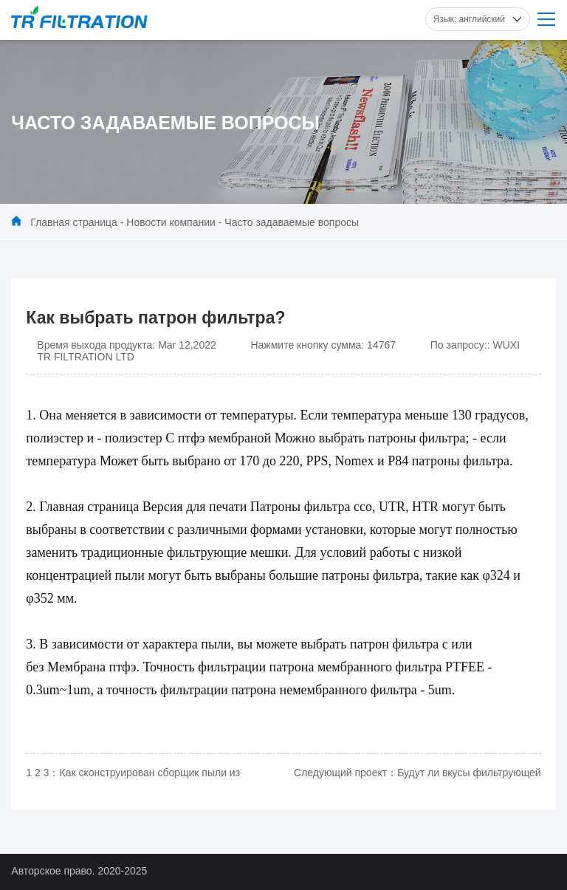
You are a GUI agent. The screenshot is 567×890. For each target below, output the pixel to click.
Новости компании (171, 222)
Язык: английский (477, 19)
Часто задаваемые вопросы (291, 222)
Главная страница (73, 222)
